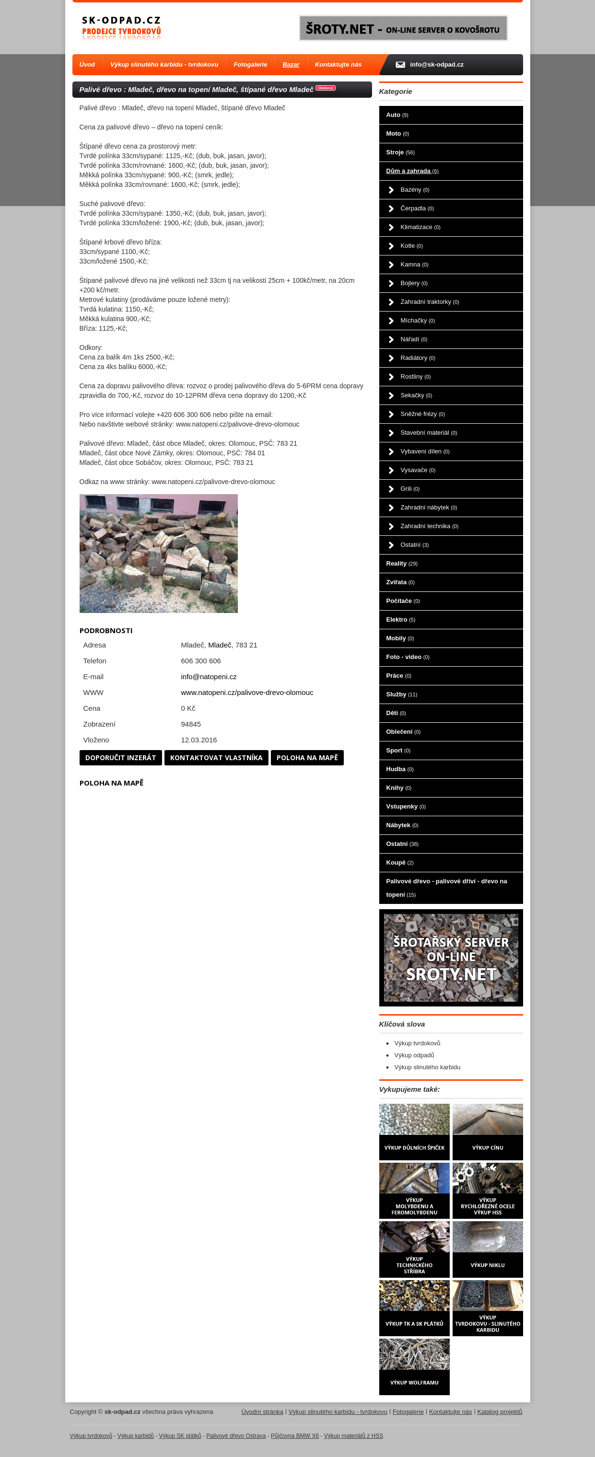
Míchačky (418, 320)
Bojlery (414, 283)
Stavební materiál (429, 432)
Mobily (400, 638)
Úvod (87, 64)
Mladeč (219, 645)
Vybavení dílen (425, 451)
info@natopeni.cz (209, 676)
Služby (402, 694)
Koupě (400, 862)
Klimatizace (421, 227)
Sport (398, 750)
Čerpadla (417, 208)
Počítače (403, 600)
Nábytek (402, 825)
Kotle (412, 245)
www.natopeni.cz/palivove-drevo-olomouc (247, 692)
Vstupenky (406, 806)
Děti (396, 713)
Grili (410, 488)
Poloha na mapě (307, 757)
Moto (397, 133)
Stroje (400, 152)
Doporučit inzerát (120, 757)
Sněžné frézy (423, 413)
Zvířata (400, 582)
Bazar (290, 64)
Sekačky (416, 395)
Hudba (400, 769)
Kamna (415, 264)
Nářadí (414, 339)
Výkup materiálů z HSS (353, 1436)
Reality (402, 563)
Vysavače (418, 470)
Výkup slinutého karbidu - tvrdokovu (164, 64)
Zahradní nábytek (429, 507)
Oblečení (403, 731)
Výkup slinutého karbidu (428, 1067)
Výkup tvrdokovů (418, 1043)
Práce (398, 675)
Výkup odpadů (414, 1055)
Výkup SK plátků (180, 1436)
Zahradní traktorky (430, 301)
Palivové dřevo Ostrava (236, 1436)
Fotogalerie (250, 64)
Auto (397, 114)
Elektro (401, 619)
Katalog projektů (500, 1411)
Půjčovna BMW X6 (295, 1436)
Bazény (415, 189)
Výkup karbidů (135, 1436)
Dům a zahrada (412, 170)
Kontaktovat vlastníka (216, 757)
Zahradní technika (430, 526)
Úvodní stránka (262, 1411)
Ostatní (415, 544)
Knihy (399, 787)
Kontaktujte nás (338, 64)
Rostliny (416, 376)
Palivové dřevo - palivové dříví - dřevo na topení (446, 888)
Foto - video (408, 656)
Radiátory (418, 357)
